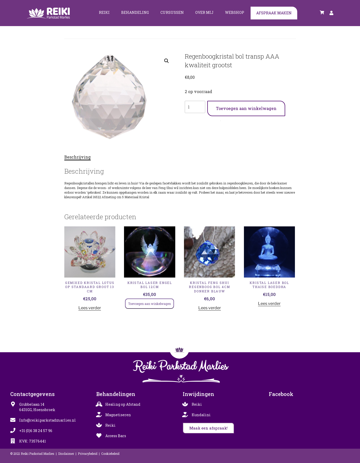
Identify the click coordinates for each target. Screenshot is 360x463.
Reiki (104, 12)
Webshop (234, 12)
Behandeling (135, 12)
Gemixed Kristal (213, 119)
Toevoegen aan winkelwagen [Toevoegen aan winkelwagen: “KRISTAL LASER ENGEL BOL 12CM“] (149, 304)
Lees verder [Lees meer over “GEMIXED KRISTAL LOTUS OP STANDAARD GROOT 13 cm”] (89, 307)
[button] (166, 60)
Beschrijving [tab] (77, 157)
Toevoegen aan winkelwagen (246, 108)
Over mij (204, 12)
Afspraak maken (274, 12)
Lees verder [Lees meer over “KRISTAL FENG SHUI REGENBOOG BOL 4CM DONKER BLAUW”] (209, 307)
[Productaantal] (195, 107)
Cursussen (172, 12)
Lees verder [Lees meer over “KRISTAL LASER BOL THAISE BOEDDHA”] (269, 303)
